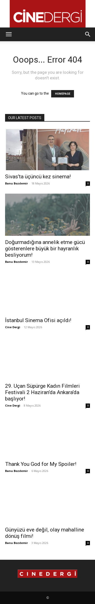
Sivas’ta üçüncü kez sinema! (38, 177)
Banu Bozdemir (16, 183)
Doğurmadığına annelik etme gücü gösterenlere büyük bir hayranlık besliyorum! (45, 248)
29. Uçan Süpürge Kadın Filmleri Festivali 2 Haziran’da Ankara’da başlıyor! (42, 392)
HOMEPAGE (62, 93)
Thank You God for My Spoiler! (40, 464)
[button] (9, 34)
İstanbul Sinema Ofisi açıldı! (38, 320)
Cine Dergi (12, 327)
